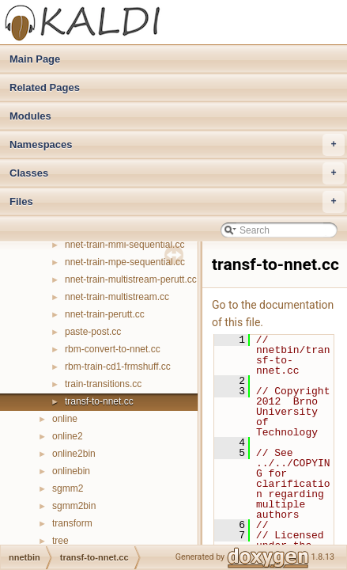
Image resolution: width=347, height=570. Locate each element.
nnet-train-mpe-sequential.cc (125, 262)
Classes (177, 173)
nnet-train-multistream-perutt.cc (131, 279)
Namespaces (177, 145)
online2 (67, 436)
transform (72, 523)
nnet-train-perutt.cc (105, 314)
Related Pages (44, 87)
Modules (30, 116)
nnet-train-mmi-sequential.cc (124, 244)
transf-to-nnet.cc (99, 401)
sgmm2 (67, 488)
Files (177, 202)
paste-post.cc (93, 331)
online (64, 418)
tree (60, 540)
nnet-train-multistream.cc (117, 296)
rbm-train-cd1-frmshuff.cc (118, 366)
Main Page (34, 59)
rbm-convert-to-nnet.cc (112, 349)
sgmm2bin (74, 505)
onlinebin (71, 471)
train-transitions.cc (103, 384)
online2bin (74, 453)
